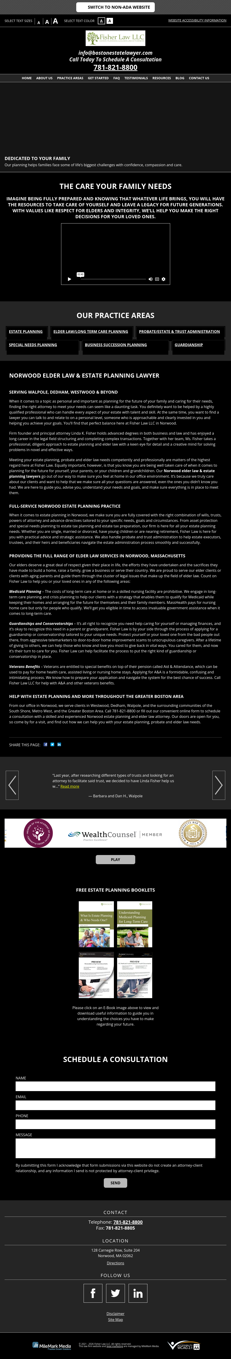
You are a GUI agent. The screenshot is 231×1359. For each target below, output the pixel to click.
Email (21, 1097)
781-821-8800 (116, 67)
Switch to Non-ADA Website (119, 7)
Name (21, 1078)
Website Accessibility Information (197, 20)
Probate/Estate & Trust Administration (179, 331)
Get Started (98, 78)
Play (115, 859)
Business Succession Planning (116, 344)
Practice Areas (70, 78)
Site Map (115, 1319)
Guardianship (189, 344)
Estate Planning (26, 331)
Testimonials (136, 78)
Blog (179, 78)
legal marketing (115, 1346)
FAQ (116, 78)
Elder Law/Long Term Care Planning (91, 331)
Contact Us (199, 78)
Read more (69, 786)
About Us (44, 78)
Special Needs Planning (33, 344)
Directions (115, 1263)
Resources (161, 78)
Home (27, 78)
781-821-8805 (120, 1228)
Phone (22, 1116)
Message (24, 1135)
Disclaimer (115, 1313)
